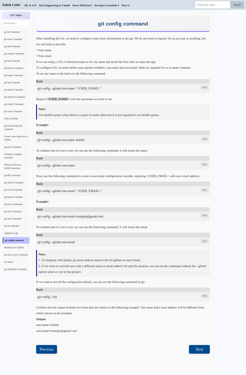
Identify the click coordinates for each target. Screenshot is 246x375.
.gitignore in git (11, 233)
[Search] (212, 5)
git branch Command (13, 68)
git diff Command (12, 175)
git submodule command (15, 269)
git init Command (12, 32)
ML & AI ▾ (30, 5)
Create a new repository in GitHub (16, 138)
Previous (47, 349)
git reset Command (12, 218)
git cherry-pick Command (15, 255)
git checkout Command (14, 97)
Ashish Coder (11, 5)
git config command (14, 240)
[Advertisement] (230, 58)
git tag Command (12, 82)
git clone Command (13, 111)
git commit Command (14, 53)
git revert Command (13, 190)
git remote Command (13, 104)
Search (237, 4)
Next (199, 349)
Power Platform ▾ (82, 5)
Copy (204, 87)
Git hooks (8, 262)
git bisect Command (13, 204)
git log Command (12, 61)
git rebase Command (13, 90)
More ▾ (125, 5)
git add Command (12, 46)
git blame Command (13, 197)
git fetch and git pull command (13, 127)
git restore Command (13, 182)
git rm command (11, 226)
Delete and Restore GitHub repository (12, 166)
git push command (12, 147)
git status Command (13, 39)
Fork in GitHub (11, 118)
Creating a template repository (13, 156)
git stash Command (13, 211)
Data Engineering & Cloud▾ (54, 5)
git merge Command (13, 75)
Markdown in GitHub (14, 247)
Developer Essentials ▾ (106, 5)
